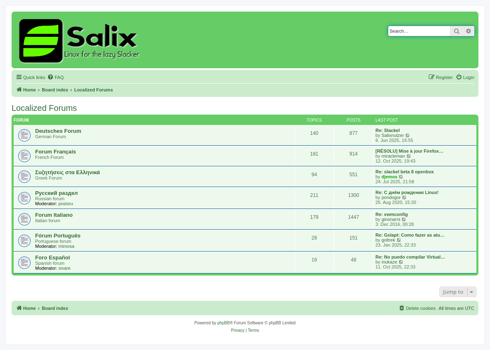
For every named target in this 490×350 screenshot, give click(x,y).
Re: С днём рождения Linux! (407, 192)
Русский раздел (56, 193)
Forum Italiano (54, 215)
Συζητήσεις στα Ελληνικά (67, 172)
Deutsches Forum (58, 131)
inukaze (389, 261)
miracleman (393, 155)
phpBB (224, 323)
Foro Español (52, 257)
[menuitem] (55, 77)
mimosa (66, 246)
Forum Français (55, 152)
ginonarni (391, 219)
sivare (64, 268)
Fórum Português (58, 236)
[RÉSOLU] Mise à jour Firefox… (409, 151)
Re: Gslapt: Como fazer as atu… (410, 235)
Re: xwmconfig (391, 214)
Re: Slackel (387, 130)
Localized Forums (44, 108)
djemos (390, 176)
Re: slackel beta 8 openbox (404, 171)
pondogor (391, 197)
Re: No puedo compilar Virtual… (410, 256)
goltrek (388, 239)
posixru (65, 203)
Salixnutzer (393, 135)
